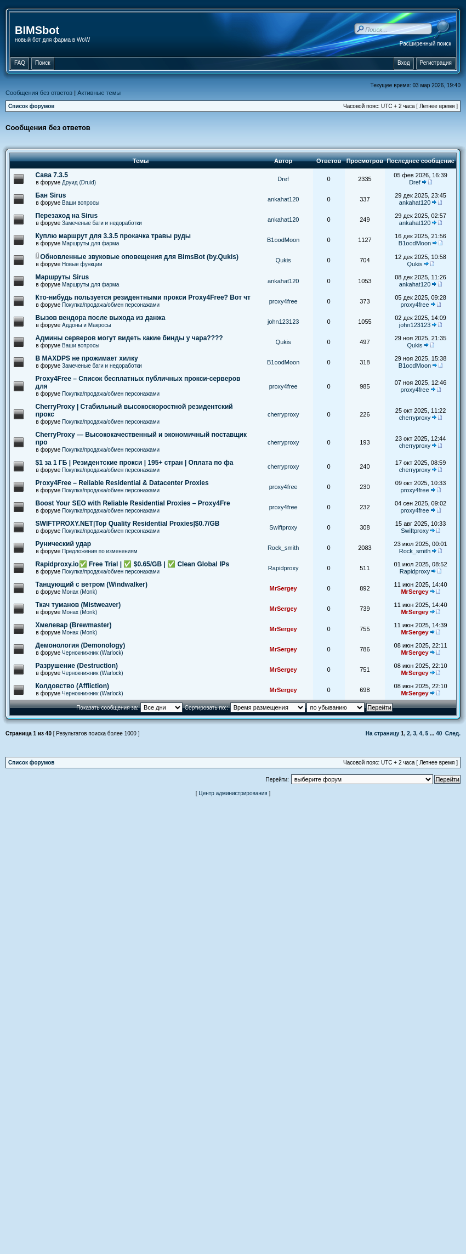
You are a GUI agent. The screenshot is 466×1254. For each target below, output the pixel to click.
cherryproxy (283, 414)
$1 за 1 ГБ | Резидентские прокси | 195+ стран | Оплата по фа (135, 462)
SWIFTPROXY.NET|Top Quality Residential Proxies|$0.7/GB (128, 523)
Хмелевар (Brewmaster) (74, 625)
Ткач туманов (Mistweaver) (78, 605)
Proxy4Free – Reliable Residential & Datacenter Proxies (122, 483)
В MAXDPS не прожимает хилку (87, 358)
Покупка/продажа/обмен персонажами (111, 305)
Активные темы (99, 92)
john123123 (283, 321)
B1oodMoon (283, 240)
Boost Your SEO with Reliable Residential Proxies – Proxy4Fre (133, 503)
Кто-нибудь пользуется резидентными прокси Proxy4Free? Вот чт (143, 297)
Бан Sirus (51, 195)
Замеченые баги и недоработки (102, 223)
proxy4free (283, 301)
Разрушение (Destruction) (77, 666)
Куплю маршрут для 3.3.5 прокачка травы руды (113, 236)
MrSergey (283, 588)
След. (453, 733)
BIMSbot (37, 30)
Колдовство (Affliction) (72, 686)
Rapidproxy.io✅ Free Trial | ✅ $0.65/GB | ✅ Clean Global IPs (133, 564)
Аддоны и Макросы (86, 325)
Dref (283, 179)
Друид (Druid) (79, 182)
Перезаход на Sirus (67, 216)
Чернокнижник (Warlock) (92, 653)
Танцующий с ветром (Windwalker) (91, 584)
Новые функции (82, 264)
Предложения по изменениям (100, 551)
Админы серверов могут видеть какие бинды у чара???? (129, 338)
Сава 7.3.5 (52, 175)
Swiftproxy (283, 527)
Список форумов (31, 106)
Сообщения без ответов (38, 92)
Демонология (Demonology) (81, 645)
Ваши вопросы (80, 203)
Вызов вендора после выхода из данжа (101, 318)
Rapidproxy (283, 568)
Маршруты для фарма (90, 243)
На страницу (383, 733)
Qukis (283, 260)
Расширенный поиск (425, 44)
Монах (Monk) (79, 592)
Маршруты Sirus (62, 277)
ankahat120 (283, 199)
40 (439, 733)
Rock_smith (283, 547)
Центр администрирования (233, 793)
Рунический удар (64, 544)
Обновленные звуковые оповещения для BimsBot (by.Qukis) (139, 257)
